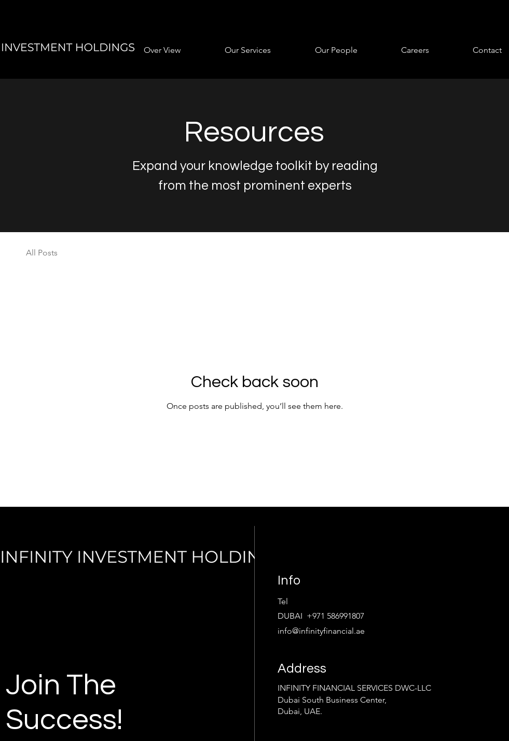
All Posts (42, 253)
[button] (147, 50)
